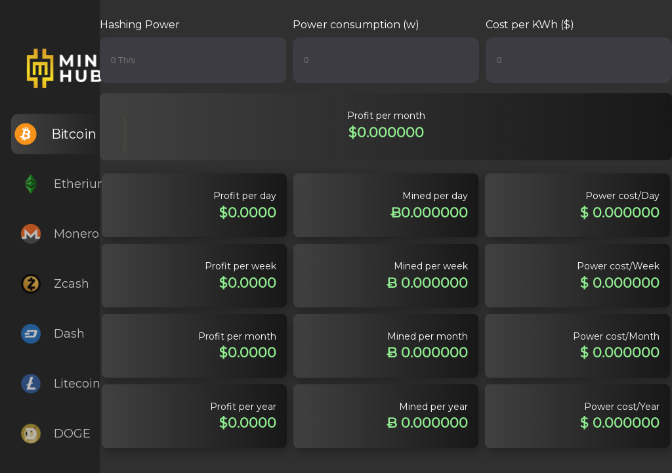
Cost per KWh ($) (530, 24)
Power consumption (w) (356, 24)
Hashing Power (140, 24)
